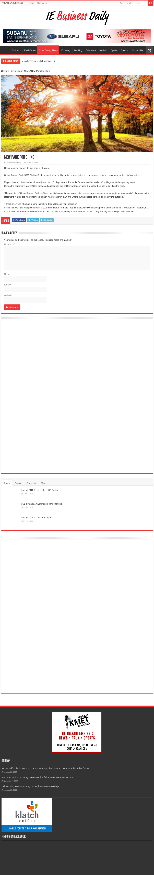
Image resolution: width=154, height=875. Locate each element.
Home (31, 3)
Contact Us (42, 3)
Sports (114, 50)
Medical (103, 50)
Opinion (124, 50)
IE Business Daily (14, 162)
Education (91, 50)
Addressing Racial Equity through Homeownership (30, 761)
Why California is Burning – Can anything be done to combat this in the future (45, 743)
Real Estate (29, 50)
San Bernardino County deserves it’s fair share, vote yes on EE (37, 752)
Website (8, 295)
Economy (65, 50)
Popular (18, 483)
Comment (9, 244)
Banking (78, 50)
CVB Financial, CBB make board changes (41, 504)
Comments (32, 483)
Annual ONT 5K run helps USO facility (39, 61)
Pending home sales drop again (36, 517)
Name (7, 274)
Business (16, 50)
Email (7, 284)
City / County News (48, 50)
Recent (7, 483)
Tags (43, 483)
